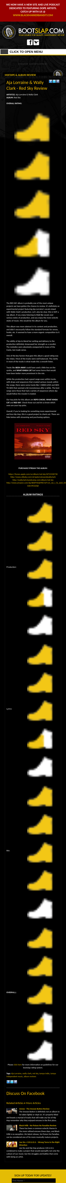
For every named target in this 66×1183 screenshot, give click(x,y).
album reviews (30, 1076)
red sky (35, 1073)
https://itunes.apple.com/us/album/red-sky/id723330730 (32, 474)
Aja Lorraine (16, 1073)
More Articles (33, 1103)
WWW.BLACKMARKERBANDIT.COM (33, 15)
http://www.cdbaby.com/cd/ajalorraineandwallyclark (33, 477)
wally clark (27, 1073)
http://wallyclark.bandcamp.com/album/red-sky (32, 480)
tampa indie (44, 1073)
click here (18, 1064)
